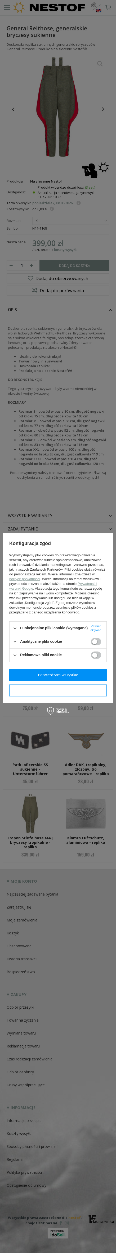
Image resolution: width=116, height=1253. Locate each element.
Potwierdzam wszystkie (58, 674)
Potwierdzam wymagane (58, 690)
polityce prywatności (24, 579)
